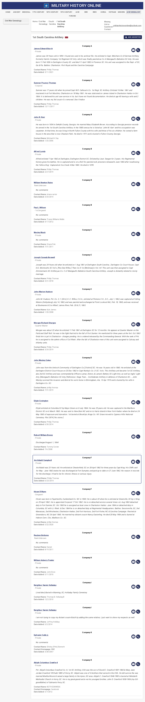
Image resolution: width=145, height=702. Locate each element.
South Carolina (52, 22)
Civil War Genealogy (43, 22)
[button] (76, 48)
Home (35, 21)
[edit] (138, 50)
